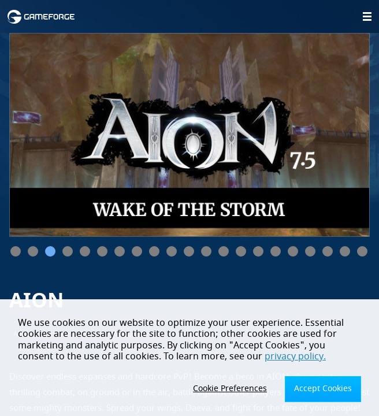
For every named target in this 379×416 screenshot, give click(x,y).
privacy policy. (295, 356)
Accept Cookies (323, 388)
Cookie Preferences (230, 388)
